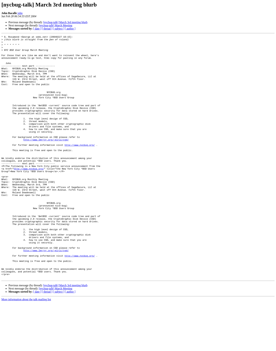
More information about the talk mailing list (26, 347)
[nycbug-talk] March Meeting (55, 25)
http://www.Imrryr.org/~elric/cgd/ (46, 160)
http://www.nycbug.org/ (80, 167)
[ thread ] (47, 28)
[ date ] (37, 28)
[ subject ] (58, 28)
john (20, 13)
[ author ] (70, 28)
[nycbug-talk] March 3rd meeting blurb (65, 22)
